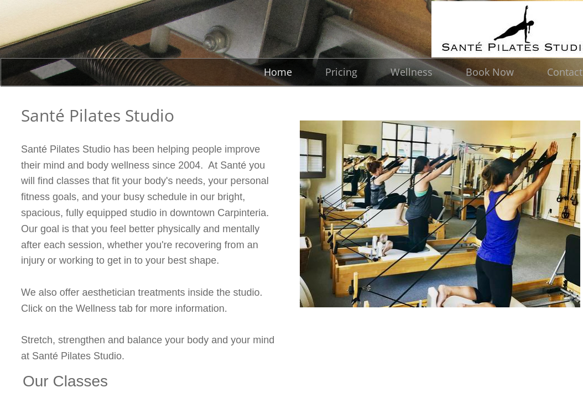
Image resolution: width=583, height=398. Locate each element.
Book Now (490, 71)
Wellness (412, 71)
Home (278, 71)
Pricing (341, 71)
